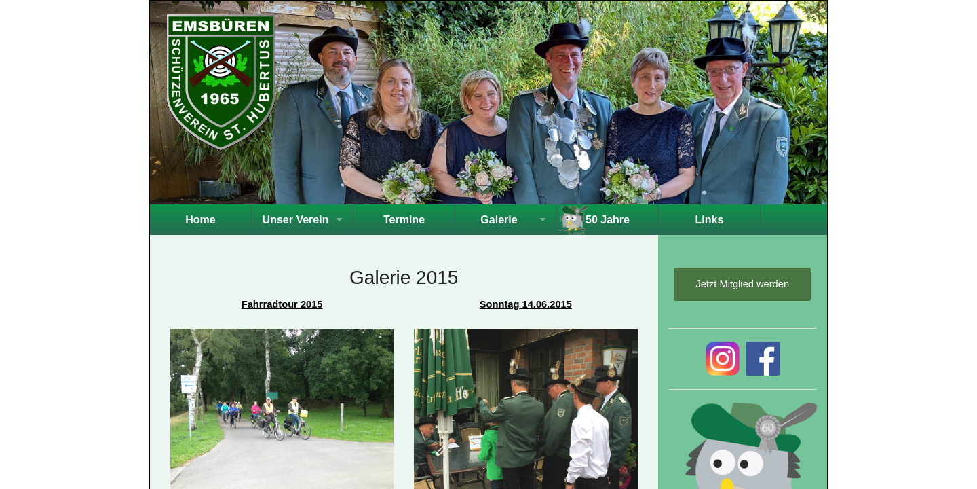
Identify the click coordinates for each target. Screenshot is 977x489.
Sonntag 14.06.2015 (526, 304)
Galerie (498, 219)
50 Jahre (608, 219)
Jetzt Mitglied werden (742, 283)
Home (200, 219)
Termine (404, 219)
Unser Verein (296, 219)
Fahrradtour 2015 (282, 304)
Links (709, 219)
